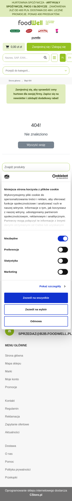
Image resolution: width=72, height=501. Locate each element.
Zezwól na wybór (36, 309)
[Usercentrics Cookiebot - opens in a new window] (52, 176)
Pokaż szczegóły (50, 286)
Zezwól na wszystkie (36, 297)
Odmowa (36, 321)
